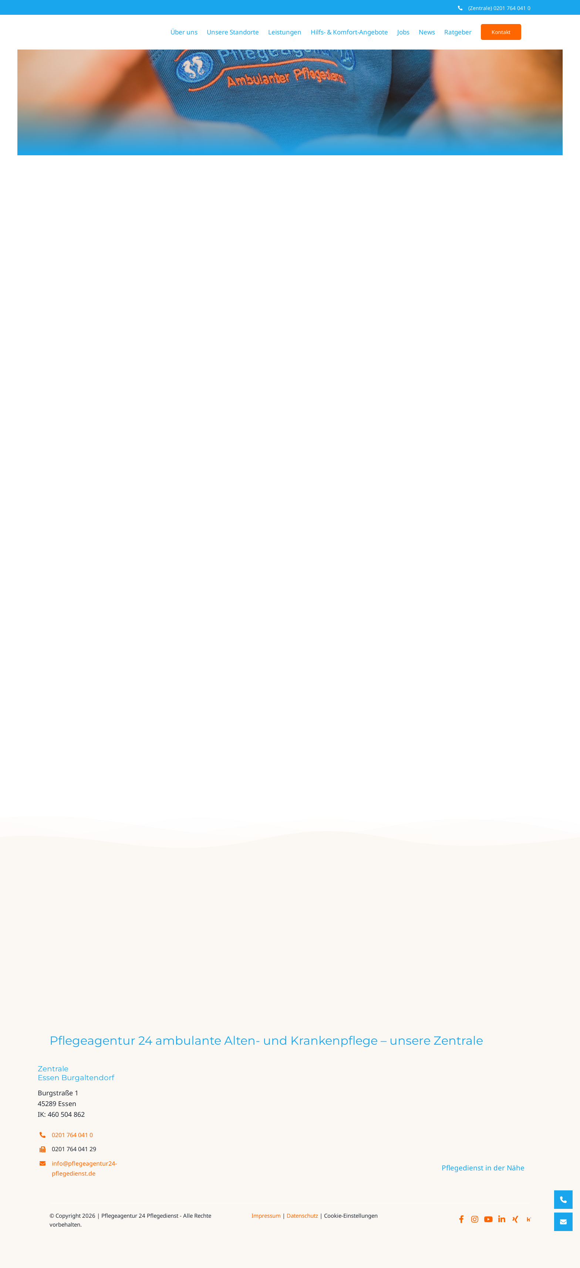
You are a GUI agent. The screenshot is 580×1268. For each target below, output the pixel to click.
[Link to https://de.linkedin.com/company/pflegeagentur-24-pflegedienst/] (501, 1219)
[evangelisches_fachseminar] (247, 937)
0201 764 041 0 (72, 1135)
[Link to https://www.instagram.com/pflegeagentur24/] (474, 1219)
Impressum (266, 1215)
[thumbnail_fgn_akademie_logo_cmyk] (353, 937)
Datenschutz (302, 1215)
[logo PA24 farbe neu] (185, 875)
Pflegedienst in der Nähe (483, 1168)
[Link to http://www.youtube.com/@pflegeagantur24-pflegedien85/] (488, 1219)
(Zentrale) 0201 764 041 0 (499, 7)
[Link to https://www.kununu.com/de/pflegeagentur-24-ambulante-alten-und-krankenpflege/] (528, 1219)
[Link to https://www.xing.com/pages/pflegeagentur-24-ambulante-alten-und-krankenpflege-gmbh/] (515, 1219)
